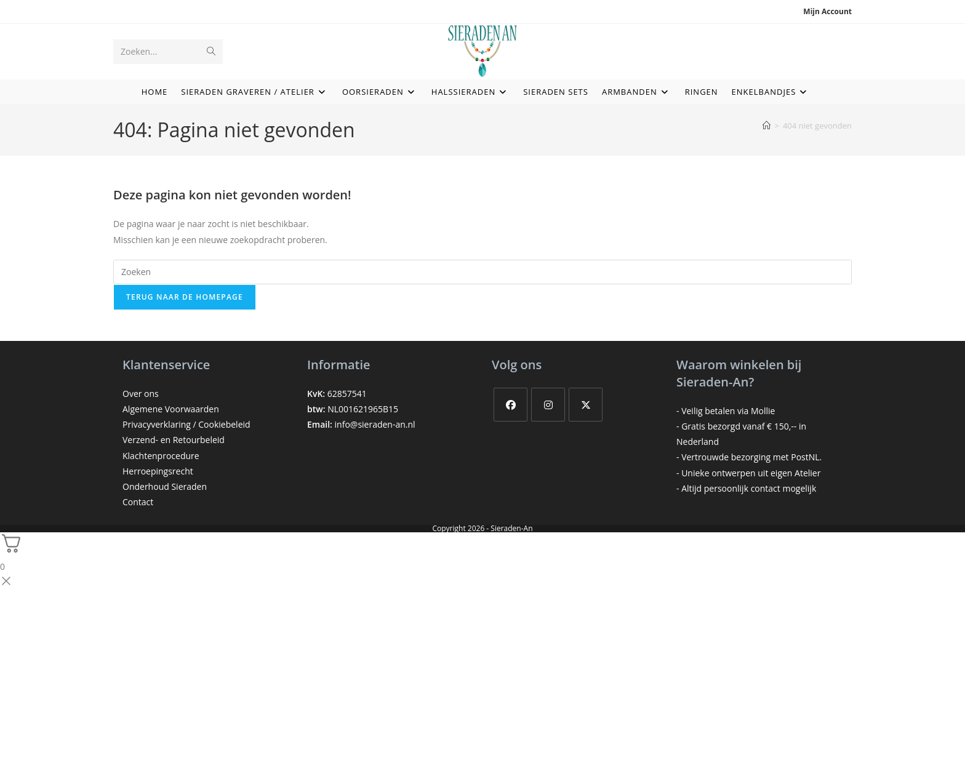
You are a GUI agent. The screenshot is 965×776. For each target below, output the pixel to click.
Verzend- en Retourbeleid (173, 440)
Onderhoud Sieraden (164, 486)
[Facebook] (510, 405)
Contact (137, 502)
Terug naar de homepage (184, 297)
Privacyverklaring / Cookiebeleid (186, 424)
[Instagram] (548, 405)
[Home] (767, 125)
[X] (586, 405)
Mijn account (827, 11)
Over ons (140, 393)
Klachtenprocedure (160, 456)
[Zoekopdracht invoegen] (482, 272)
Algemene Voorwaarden (170, 409)
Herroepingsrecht (157, 471)
